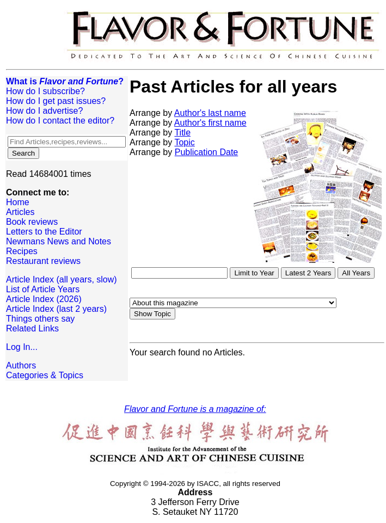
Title (182, 132)
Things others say (40, 318)
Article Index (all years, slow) (61, 279)
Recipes (22, 251)
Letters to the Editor (44, 231)
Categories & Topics (44, 375)
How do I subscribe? (45, 91)
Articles (20, 212)
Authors (21, 365)
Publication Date (206, 152)
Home (17, 202)
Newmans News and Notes (58, 241)
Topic (184, 142)
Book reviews (32, 221)
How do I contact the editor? (60, 120)
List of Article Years (42, 289)
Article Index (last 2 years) (56, 308)
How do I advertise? (44, 110)
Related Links (32, 328)
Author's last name (210, 113)
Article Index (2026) (44, 299)
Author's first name (210, 122)
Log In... (22, 347)
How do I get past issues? (56, 101)
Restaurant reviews (43, 261)
